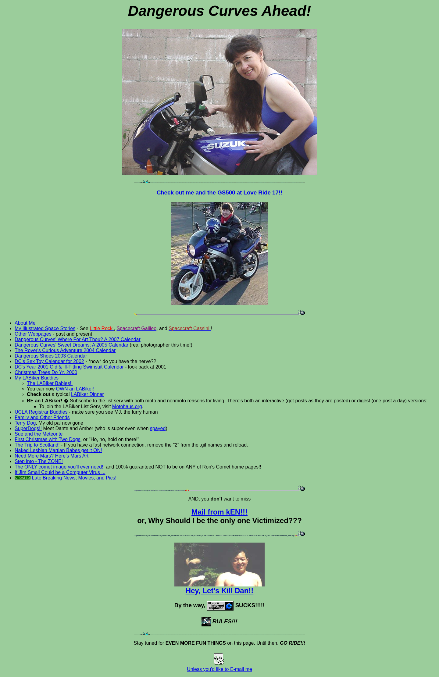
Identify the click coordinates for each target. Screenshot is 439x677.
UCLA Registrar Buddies (41, 412)
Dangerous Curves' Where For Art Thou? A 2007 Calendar (78, 339)
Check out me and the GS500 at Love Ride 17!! (220, 192)
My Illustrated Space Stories (45, 328)
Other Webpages (33, 334)
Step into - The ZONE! (39, 461)
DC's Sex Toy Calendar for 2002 (49, 361)
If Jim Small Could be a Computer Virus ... (60, 472)
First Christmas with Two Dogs (47, 439)
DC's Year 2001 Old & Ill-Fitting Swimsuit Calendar (69, 366)
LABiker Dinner (87, 394)
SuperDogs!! (28, 428)
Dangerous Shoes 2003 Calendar (51, 355)
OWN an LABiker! (75, 388)
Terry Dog (25, 423)
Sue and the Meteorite (38, 433)
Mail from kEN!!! (219, 512)
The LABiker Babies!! (50, 383)
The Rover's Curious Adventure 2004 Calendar (65, 350)
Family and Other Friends (42, 417)
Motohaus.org (127, 406)
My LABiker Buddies (37, 377)
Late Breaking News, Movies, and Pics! (74, 477)
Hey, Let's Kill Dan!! (219, 587)
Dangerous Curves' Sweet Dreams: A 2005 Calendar (71, 344)
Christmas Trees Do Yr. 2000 (46, 372)
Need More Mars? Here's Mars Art (51, 455)
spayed (158, 428)
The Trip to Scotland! (37, 444)
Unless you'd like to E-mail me (219, 667)
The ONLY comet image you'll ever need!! (60, 466)
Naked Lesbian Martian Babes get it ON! (58, 450)
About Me (25, 323)
